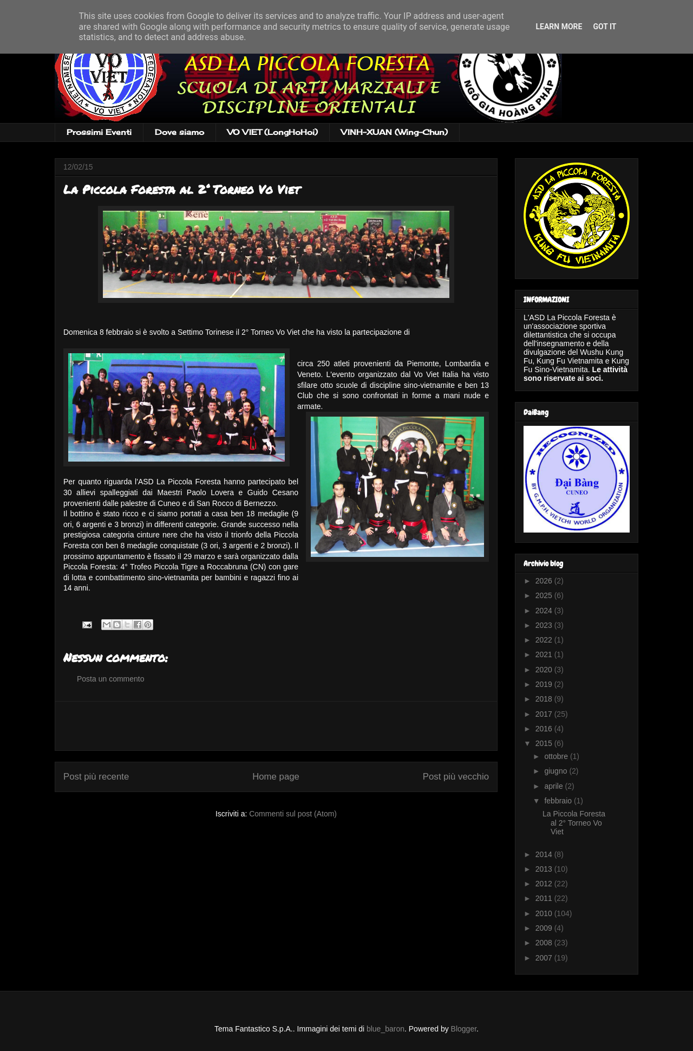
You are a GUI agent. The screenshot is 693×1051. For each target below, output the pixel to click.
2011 (544, 898)
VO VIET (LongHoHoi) (272, 132)
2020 (544, 669)
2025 (544, 595)
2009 (544, 928)
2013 (544, 869)
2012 (544, 883)
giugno (556, 771)
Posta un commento (111, 678)
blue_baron (385, 1028)
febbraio (558, 800)
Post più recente (96, 776)
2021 (544, 654)
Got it (604, 26)
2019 (544, 684)
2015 (544, 743)
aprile (554, 786)
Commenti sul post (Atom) (293, 813)
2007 (544, 957)
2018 (544, 699)
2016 (544, 728)
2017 (544, 714)
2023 (544, 625)
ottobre (557, 756)
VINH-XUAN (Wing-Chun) (394, 132)
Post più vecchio (456, 776)
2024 (544, 610)
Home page (275, 776)
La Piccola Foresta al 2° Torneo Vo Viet (573, 822)
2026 (544, 580)
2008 (544, 942)
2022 (544, 639)
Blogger (463, 1028)
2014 (544, 854)
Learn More (558, 26)
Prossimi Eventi (99, 132)
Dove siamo (179, 132)
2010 (544, 913)
